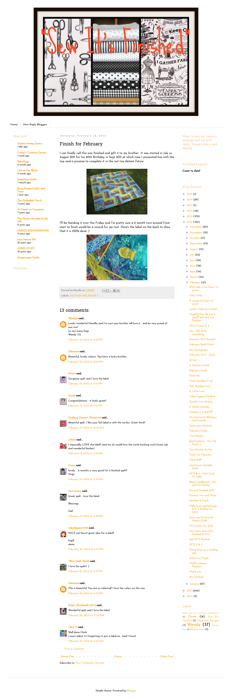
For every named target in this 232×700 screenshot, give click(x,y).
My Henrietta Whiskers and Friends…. (203, 419)
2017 (190, 194)
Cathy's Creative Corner (31, 152)
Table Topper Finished (202, 396)
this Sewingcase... (199, 349)
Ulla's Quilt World (78, 561)
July (192, 254)
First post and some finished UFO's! (201, 533)
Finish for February (200, 454)
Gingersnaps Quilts (28, 257)
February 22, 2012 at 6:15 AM (85, 593)
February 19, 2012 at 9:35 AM (85, 479)
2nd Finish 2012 (78, 296)
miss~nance (74, 491)
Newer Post (68, 656)
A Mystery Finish (199, 365)
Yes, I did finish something (198, 333)
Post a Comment (74, 649)
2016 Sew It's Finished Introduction (201, 613)
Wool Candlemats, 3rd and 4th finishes (202, 484)
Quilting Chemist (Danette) (84, 417)
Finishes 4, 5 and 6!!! (201, 412)
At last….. (194, 360)
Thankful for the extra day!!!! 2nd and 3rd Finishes (202, 317)
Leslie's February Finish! (203, 309)
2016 (190, 199)
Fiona (71, 465)
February (195, 282)
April (193, 271)
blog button (197, 629)
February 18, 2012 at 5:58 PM (85, 339)
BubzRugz (23, 161)
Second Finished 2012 (202, 490)
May (193, 265)
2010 (190, 596)
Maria (71, 373)
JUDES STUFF (26, 248)
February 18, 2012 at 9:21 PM (85, 383)
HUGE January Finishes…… (198, 565)
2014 (190, 211)
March (194, 277)
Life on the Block (27, 170)
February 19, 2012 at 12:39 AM (86, 427)
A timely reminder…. (200, 407)
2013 (190, 216)
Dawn (192, 616)
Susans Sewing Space (29, 143)
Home (13, 124)
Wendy (193, 625)
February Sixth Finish (201, 344)
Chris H (72, 627)
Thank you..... (196, 571)
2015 (190, 205)
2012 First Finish (199, 558)
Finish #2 (194, 375)
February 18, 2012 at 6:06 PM (85, 361)
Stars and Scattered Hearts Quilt (201, 519)
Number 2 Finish (199, 500)
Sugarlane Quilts (27, 179)
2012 (190, 222)
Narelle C (93, 296)
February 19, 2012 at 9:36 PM (85, 516)
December (196, 226)
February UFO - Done (202, 355)
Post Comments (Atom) (90, 663)
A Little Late (197, 391)
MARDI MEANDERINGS (33, 230)
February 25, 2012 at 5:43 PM (86, 641)
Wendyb (73, 318)
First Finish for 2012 (201, 526)
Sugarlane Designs (208, 621)
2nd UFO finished (199, 539)
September (196, 243)
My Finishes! (196, 577)
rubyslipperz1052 (78, 528)
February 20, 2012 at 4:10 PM (85, 549)
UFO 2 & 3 (195, 544)
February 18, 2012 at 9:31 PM (85, 405)
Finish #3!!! (195, 460)
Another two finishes (201, 401)
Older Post (166, 656)
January (195, 584)
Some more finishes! (200, 425)
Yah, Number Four (200, 386)
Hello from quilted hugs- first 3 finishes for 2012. (203, 509)
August (194, 249)
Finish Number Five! (201, 381)
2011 (190, 590)
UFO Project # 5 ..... (201, 326)
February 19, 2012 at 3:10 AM (85, 453)
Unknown (73, 351)
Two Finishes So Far (200, 449)
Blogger (131, 690)
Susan (71, 395)
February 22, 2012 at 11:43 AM (86, 615)
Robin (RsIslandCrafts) (82, 605)
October (195, 238)
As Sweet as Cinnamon (30, 209)
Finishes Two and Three (202, 495)
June (193, 260)
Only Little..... (197, 295)
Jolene (71, 439)
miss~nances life (26, 239)
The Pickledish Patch (29, 200)
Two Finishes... (197, 436)
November (196, 232)
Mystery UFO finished (202, 339)
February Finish (198, 370)
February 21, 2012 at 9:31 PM (85, 571)
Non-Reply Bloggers (35, 124)
